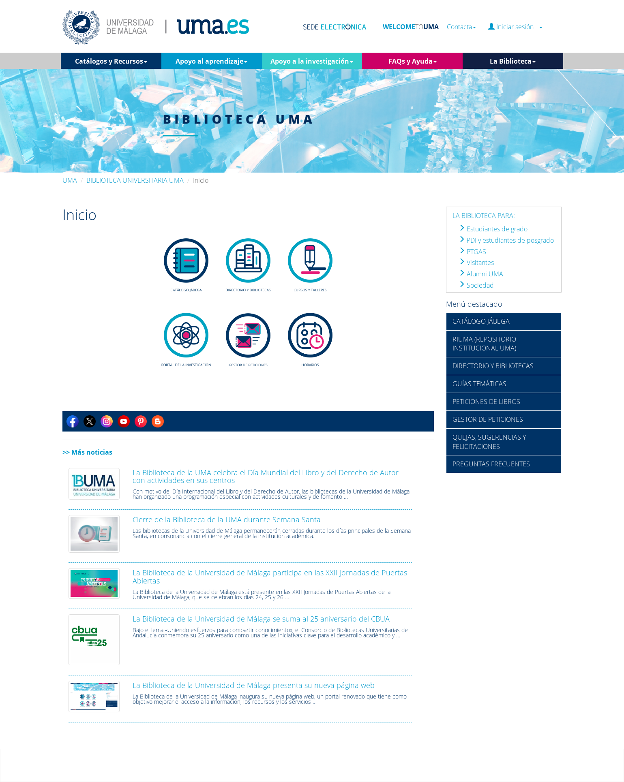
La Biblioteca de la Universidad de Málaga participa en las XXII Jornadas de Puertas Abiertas (270, 576)
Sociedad (476, 285)
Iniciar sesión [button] (515, 27)
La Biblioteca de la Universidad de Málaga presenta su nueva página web (254, 685)
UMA (69, 180)
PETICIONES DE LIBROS (486, 401)
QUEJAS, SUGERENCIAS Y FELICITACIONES (489, 442)
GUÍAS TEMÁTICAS (479, 383)
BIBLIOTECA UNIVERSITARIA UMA (135, 180)
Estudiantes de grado (493, 228)
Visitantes (476, 262)
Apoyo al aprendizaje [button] (211, 61)
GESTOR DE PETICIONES (487, 419)
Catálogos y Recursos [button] (111, 61)
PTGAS (472, 251)
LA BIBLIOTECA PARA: (483, 215)
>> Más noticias (87, 452)
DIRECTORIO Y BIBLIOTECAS (493, 365)
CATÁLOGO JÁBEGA (481, 321)
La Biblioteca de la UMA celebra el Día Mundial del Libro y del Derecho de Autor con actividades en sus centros (266, 476)
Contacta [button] (461, 27)
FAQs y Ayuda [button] (412, 61)
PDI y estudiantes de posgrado (506, 240)
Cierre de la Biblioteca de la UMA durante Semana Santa (227, 519)
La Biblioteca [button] (513, 61)
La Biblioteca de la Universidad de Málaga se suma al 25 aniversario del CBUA (261, 619)
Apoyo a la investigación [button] (311, 61)
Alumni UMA (481, 273)
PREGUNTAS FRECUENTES (491, 463)
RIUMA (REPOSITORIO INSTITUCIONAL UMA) (484, 344)
